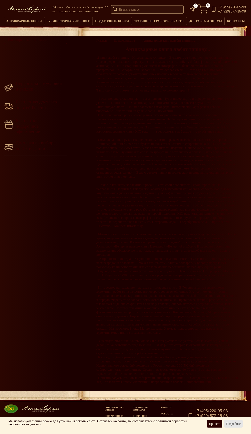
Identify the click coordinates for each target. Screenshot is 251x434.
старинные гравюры (140, 408)
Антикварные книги (24, 22)
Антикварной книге (110, 146)
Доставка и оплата (204, 22)
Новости (166, 413)
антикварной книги (190, 158)
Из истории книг (124, 42)
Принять (214, 423)
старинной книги (127, 371)
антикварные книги (217, 203)
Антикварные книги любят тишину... (168, 42)
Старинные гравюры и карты (158, 22)
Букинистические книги (68, 22)
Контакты (235, 20)
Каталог (166, 407)
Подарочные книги (111, 22)
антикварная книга (182, 277)
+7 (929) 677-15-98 (232, 11)
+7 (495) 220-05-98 (232, 7)
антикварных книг (109, 68)
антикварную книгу (159, 162)
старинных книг (120, 121)
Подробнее (233, 423)
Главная (101, 42)
